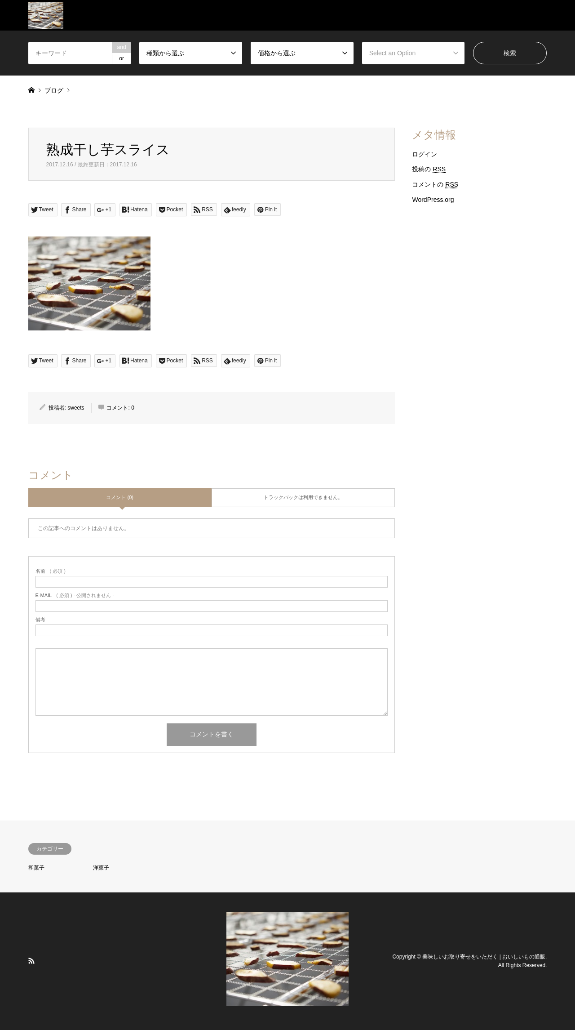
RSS (31, 961)
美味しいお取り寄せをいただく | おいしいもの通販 (483, 956)
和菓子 (36, 868)
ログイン (424, 154)
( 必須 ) (50, 571)
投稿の (429, 169)
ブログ (53, 90)
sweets (75, 408)
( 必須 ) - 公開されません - (75, 595)
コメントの (435, 184)
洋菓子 (101, 868)
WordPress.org (433, 199)
